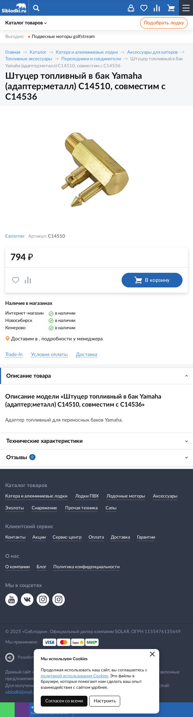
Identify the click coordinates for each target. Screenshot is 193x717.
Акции (39, 537)
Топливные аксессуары (28, 59)
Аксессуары (165, 496)
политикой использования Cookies (74, 676)
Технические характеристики (44, 441)
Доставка (120, 537)
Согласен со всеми (64, 701)
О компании (17, 567)
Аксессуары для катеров (152, 52)
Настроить (105, 701)
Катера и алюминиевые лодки (87, 52)
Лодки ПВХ (87, 496)
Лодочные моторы (126, 496)
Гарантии (146, 537)
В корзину (152, 280)
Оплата (96, 537)
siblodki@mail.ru (21, 692)
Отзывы (21, 457)
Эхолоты (14, 508)
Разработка (28, 657)
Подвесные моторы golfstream (63, 36)
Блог (41, 567)
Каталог (38, 52)
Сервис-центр (67, 537)
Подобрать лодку (164, 23)
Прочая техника (81, 508)
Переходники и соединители (91, 59)
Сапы (111, 508)
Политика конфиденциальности (86, 567)
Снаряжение (44, 508)
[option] (96, 170)
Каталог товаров (26, 23)
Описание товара (28, 376)
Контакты (15, 537)
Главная (12, 52)
